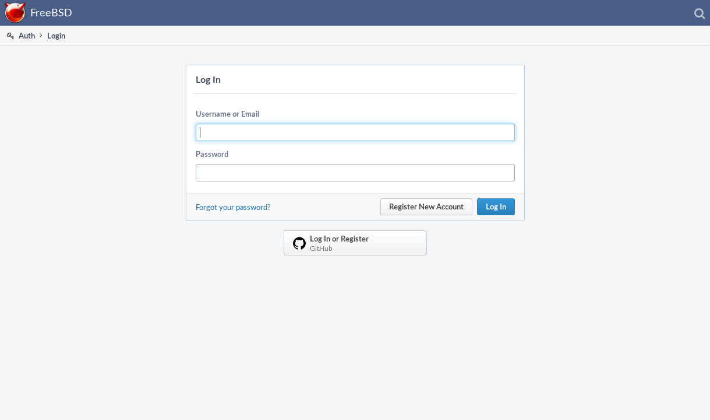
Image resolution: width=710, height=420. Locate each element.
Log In (496, 206)
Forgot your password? (233, 207)
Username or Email (227, 113)
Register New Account (426, 206)
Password (212, 154)
